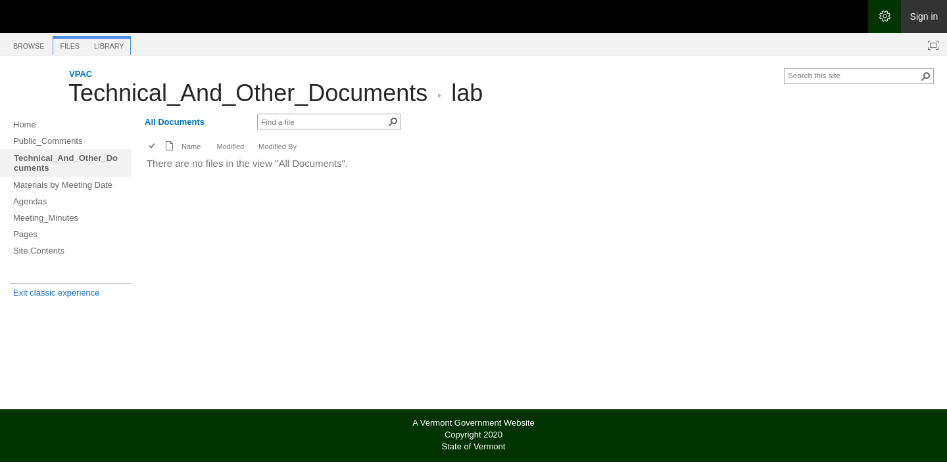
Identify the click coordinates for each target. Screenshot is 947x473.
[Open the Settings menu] (884, 16)
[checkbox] (153, 147)
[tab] (28, 44)
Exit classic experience (56, 293)
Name (191, 146)
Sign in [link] (924, 16)
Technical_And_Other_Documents (247, 92)
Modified (230, 146)
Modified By (277, 146)
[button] (926, 76)
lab (467, 92)
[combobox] (853, 75)
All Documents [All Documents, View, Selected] (175, 122)
